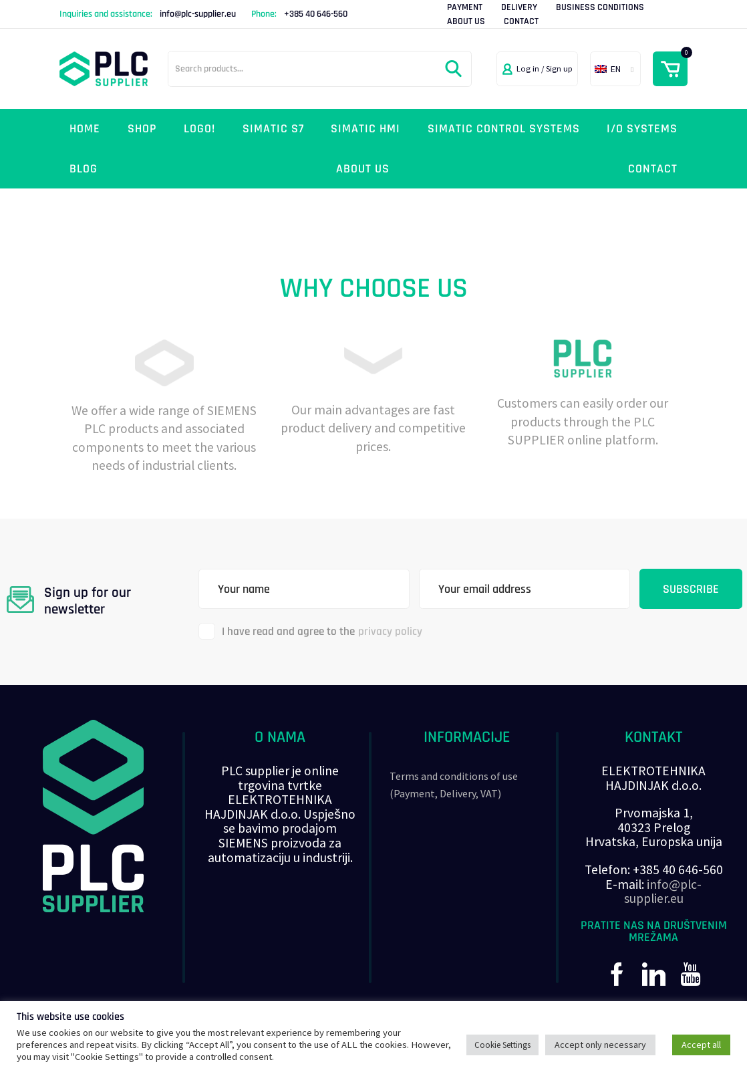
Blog (83, 168)
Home (84, 128)
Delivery (519, 7)
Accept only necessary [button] (600, 1045)
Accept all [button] (701, 1045)
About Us (466, 21)
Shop (142, 128)
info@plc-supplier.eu (198, 14)
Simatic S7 (273, 128)
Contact (521, 21)
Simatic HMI (365, 128)
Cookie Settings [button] (502, 1045)
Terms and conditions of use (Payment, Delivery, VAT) (454, 784)
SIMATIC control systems (504, 128)
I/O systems (642, 128)
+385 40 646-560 (315, 14)
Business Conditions (600, 7)
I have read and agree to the (310, 631)
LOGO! (199, 128)
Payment (464, 7)
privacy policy (390, 632)
